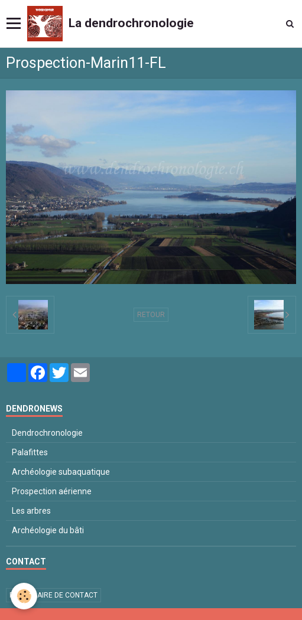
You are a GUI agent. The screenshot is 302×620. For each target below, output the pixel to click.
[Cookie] (24, 596)
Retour (151, 315)
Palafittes (30, 452)
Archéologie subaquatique (61, 472)
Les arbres (31, 510)
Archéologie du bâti (48, 530)
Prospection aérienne (52, 491)
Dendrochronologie (47, 433)
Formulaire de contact (53, 595)
